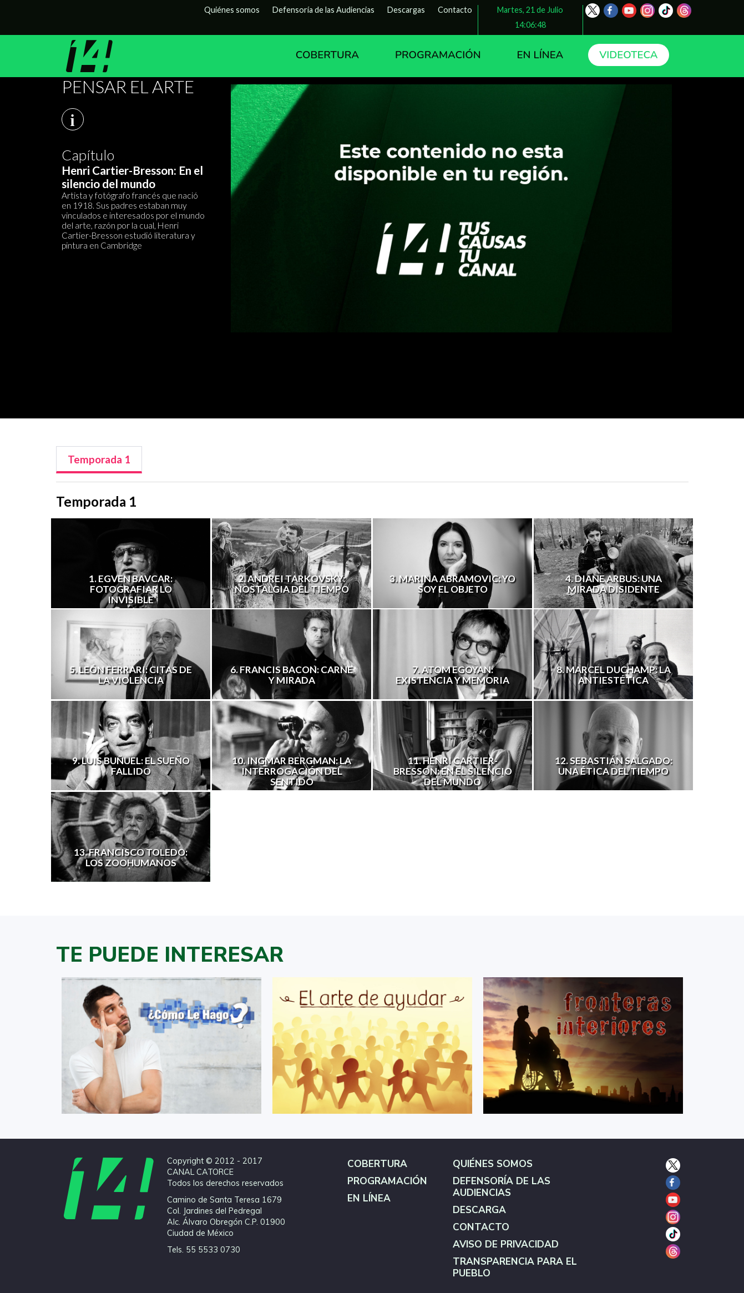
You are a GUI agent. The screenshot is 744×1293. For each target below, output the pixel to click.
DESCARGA (479, 1210)
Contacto (455, 9)
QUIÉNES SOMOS (493, 1164)
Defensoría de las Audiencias (323, 9)
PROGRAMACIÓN (438, 55)
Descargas (406, 9)
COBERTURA (327, 55)
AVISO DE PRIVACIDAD (506, 1244)
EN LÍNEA (540, 55)
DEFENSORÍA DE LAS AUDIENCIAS (501, 1187)
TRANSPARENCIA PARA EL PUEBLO (515, 1267)
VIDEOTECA (628, 55)
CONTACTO (481, 1227)
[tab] (99, 459)
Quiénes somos (232, 9)
